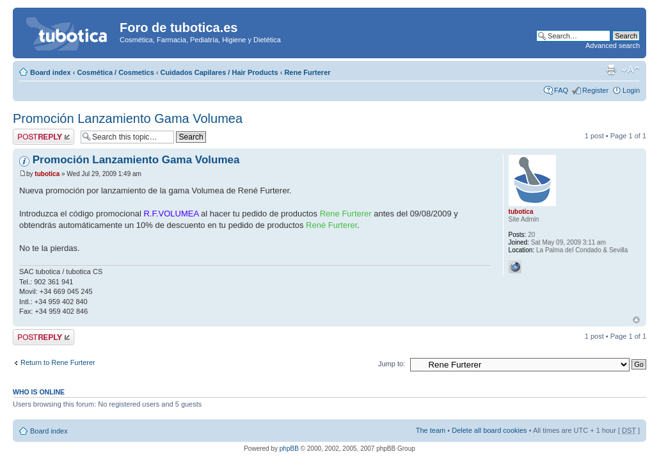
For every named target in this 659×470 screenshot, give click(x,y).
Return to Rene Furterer (57, 362)
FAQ (561, 90)
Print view (611, 70)
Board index (50, 72)
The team (430, 430)
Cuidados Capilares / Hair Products (219, 72)
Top (636, 319)
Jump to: (391, 364)
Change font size (630, 70)
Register (595, 90)
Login (631, 90)
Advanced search (612, 45)
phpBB (289, 448)
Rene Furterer (307, 72)
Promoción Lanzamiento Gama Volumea (127, 118)
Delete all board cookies (489, 430)
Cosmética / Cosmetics (115, 72)
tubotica (47, 173)
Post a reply (43, 137)
